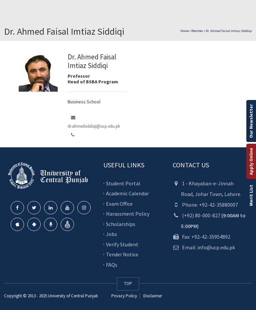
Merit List (251, 195)
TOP (128, 283)
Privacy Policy (124, 296)
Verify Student (122, 244)
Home (184, 31)
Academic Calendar (127, 193)
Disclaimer (152, 296)
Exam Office (119, 203)
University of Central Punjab (73, 296)
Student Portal (123, 183)
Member (197, 31)
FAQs (111, 264)
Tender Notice (122, 254)
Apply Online (251, 161)
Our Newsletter (251, 121)
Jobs (111, 234)
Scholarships (120, 223)
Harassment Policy (127, 213)
